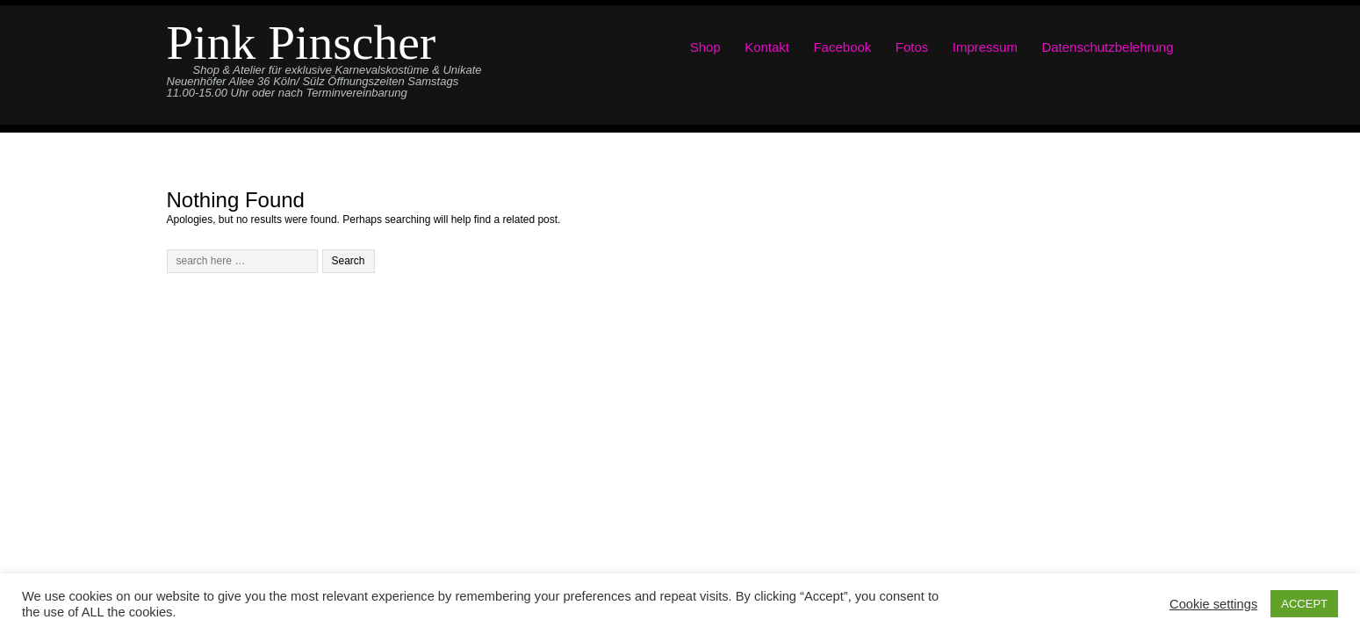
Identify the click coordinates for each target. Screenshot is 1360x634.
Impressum (985, 47)
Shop (705, 47)
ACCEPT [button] (1304, 603)
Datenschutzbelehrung (1107, 47)
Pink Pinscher (301, 42)
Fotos (912, 47)
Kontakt (767, 47)
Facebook (842, 47)
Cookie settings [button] (1213, 604)
